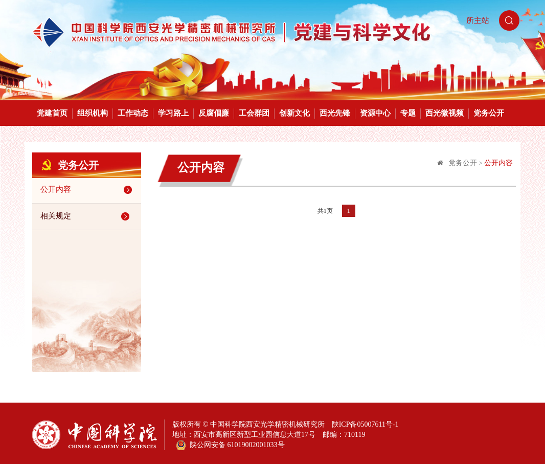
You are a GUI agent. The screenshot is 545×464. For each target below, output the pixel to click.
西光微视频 (444, 113)
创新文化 (294, 113)
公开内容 (87, 190)
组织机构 (92, 113)
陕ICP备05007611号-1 (365, 424)
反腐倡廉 (213, 113)
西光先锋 (335, 113)
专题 (408, 113)
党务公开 (488, 113)
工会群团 (254, 113)
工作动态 (133, 113)
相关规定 (86, 216)
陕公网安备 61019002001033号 (230, 445)
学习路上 (173, 113)
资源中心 (375, 113)
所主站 (477, 20)
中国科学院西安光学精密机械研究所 (267, 424)
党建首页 (52, 113)
